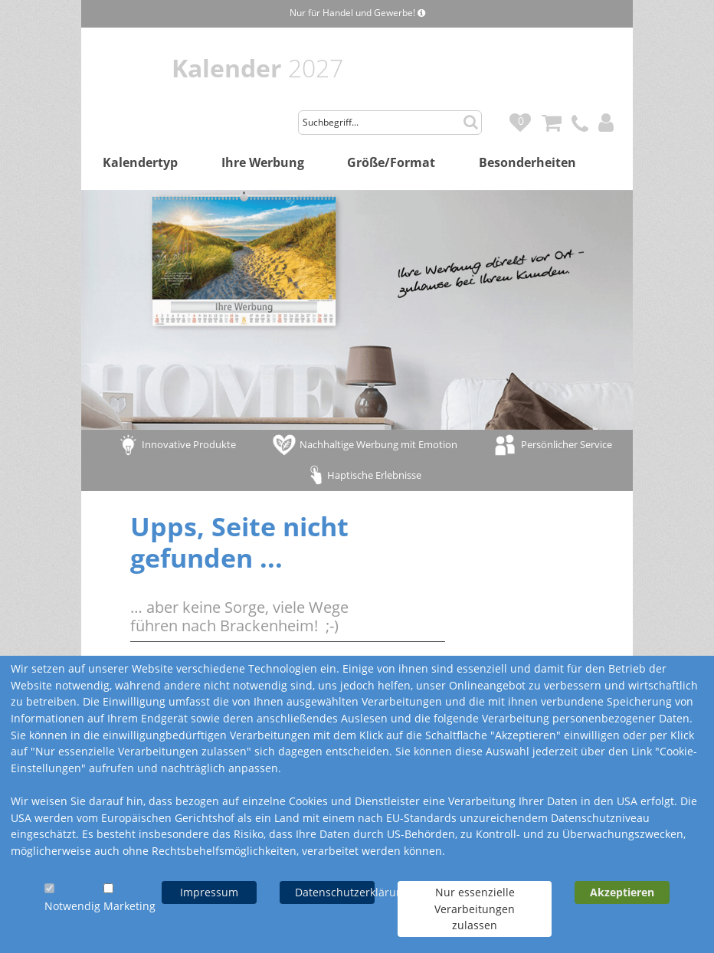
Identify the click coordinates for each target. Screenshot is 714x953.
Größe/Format (391, 162)
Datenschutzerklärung (335, 892)
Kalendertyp (140, 162)
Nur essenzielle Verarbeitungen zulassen (474, 908)
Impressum (209, 892)
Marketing (129, 906)
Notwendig (72, 906)
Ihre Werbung (262, 162)
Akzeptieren (622, 892)
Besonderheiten (527, 162)
